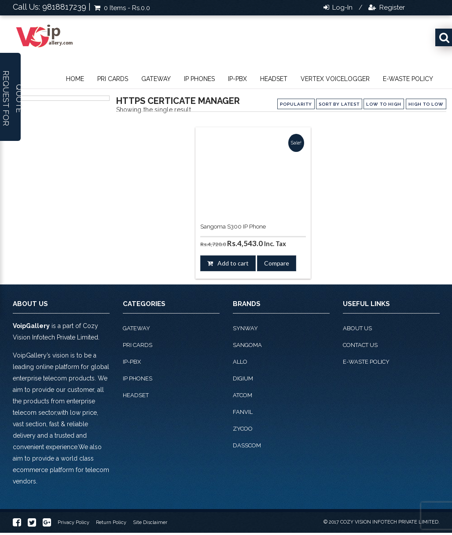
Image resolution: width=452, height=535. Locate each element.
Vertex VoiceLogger (335, 78)
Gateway (156, 78)
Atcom (242, 395)
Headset (273, 78)
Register (391, 7)
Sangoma (247, 345)
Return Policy (111, 522)
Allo (240, 361)
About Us (357, 328)
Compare (276, 263)
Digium (243, 378)
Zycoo (243, 428)
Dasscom (247, 445)
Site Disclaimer (150, 522)
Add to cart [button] (233, 263)
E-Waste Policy (408, 78)
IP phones (199, 78)
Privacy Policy (73, 522)
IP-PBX (237, 78)
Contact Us (360, 345)
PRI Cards (112, 78)
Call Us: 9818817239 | (52, 6)
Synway (245, 328)
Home (75, 78)
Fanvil (243, 412)
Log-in (342, 7)
